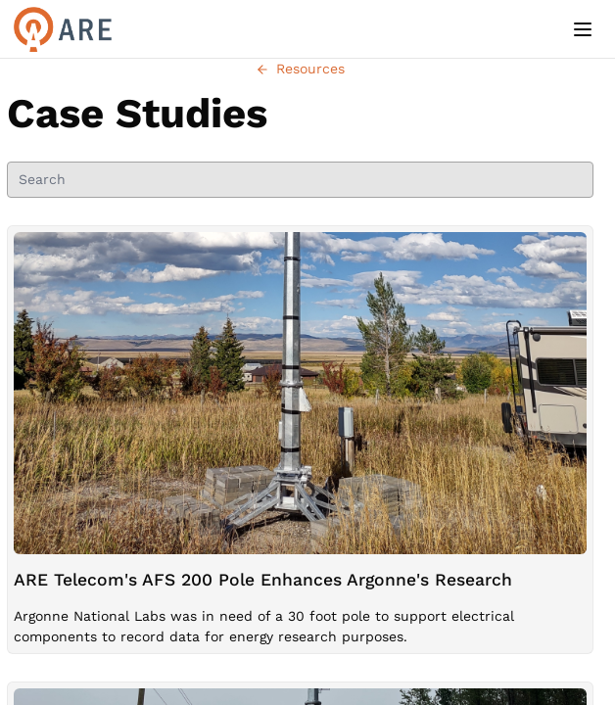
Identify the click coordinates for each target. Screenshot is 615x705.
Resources (300, 68)
